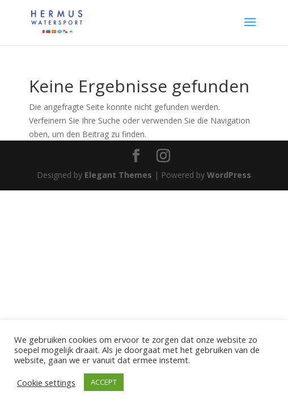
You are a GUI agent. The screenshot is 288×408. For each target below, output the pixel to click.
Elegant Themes (118, 174)
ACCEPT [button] (104, 382)
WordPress (229, 174)
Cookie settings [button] (46, 382)
